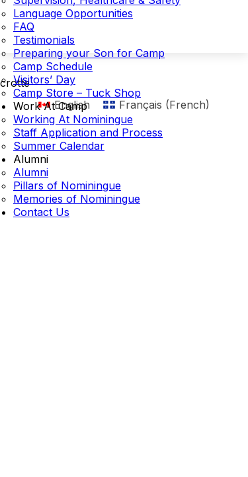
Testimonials (44, 39)
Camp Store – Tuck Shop (77, 92)
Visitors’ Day (44, 79)
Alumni (30, 159)
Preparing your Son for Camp (89, 53)
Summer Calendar (58, 145)
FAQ (23, 26)
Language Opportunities (73, 13)
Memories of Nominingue (76, 198)
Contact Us (41, 212)
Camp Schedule (53, 66)
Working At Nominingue (73, 119)
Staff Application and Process (88, 132)
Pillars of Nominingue (67, 185)
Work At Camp (50, 106)
